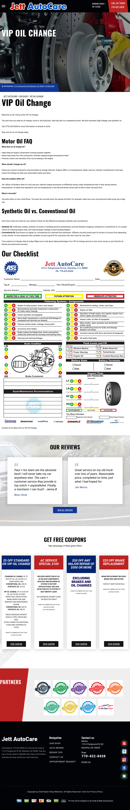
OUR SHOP (23, 96)
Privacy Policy (96, 792)
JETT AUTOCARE (10, 96)
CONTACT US (56, 757)
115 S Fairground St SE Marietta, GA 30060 (29, 86)
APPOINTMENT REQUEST (62, 761)
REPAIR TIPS (55, 752)
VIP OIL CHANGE (36, 96)
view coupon (16, 644)
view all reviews (65, 510)
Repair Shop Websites (52, 792)
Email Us (86, 762)
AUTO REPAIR (56, 748)
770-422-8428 (117, 7)
